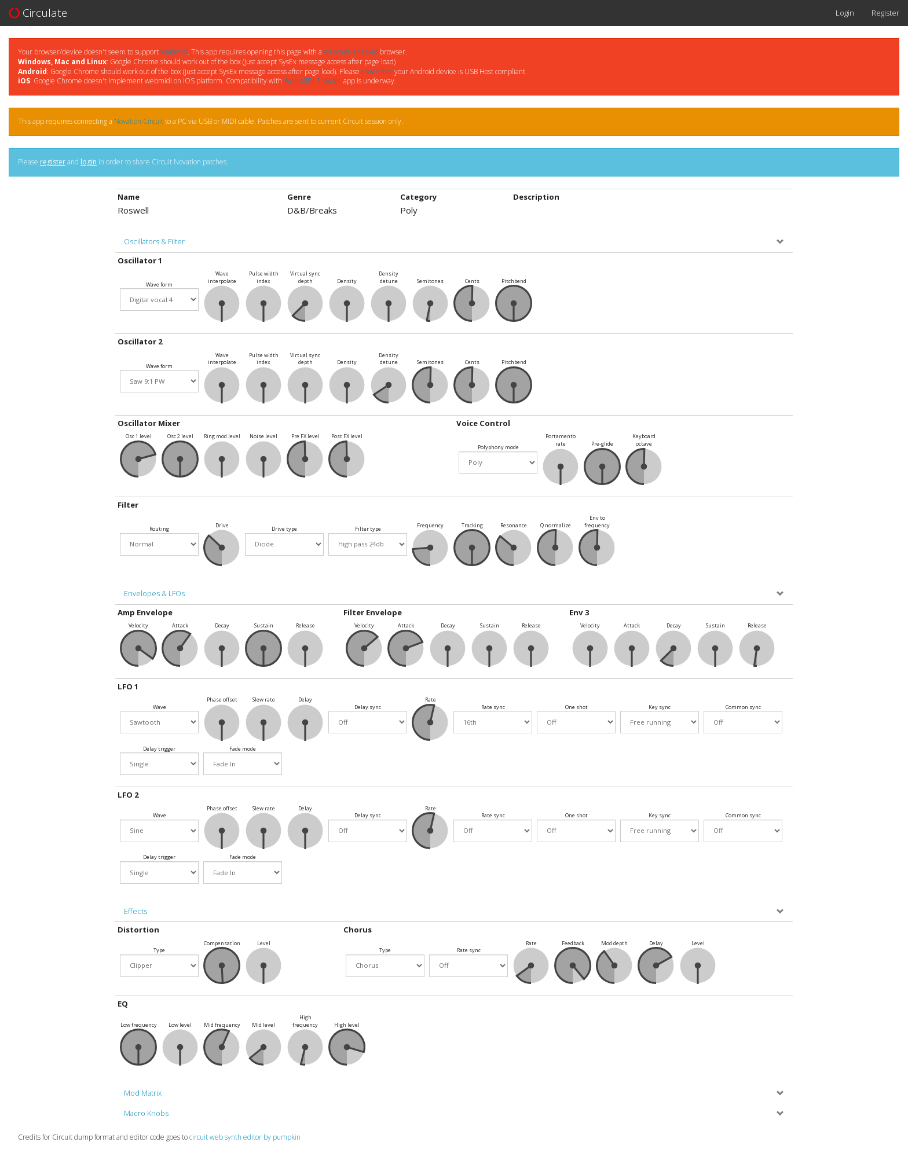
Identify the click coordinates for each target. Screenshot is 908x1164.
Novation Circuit (138, 121)
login (88, 162)
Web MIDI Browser (313, 81)
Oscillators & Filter (154, 242)
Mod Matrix (143, 1093)
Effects (135, 911)
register (52, 162)
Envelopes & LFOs (154, 593)
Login (845, 13)
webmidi (174, 52)
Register (885, 13)
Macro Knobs (146, 1113)
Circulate (38, 12)
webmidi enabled (351, 52)
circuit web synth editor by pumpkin (245, 1137)
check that (377, 71)
